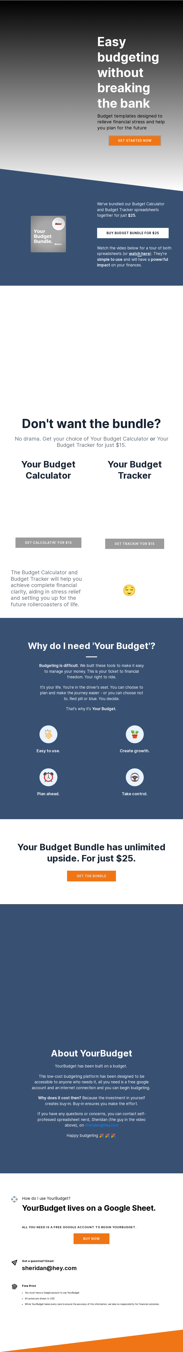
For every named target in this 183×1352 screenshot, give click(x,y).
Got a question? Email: (38, 1261)
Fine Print (29, 1286)
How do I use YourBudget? (46, 1198)
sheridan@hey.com (101, 1125)
